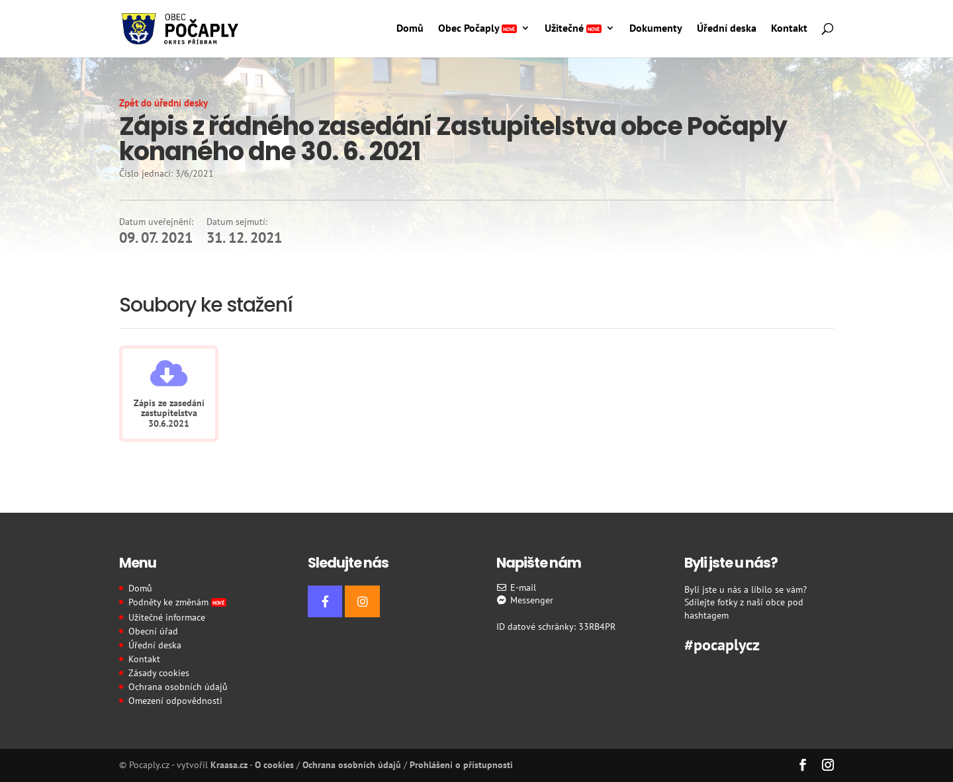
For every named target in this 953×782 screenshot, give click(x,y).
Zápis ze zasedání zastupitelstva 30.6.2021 (169, 413)
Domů (410, 28)
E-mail (516, 587)
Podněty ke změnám (177, 602)
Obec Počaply (477, 28)
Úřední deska (726, 28)
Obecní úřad (153, 631)
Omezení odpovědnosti (175, 701)
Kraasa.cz (229, 765)
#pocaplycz (722, 643)
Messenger (525, 600)
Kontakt (789, 28)
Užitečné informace (166, 617)
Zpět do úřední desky (163, 103)
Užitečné (573, 28)
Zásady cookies (158, 673)
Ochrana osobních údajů (178, 687)
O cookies (274, 765)
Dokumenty (655, 28)
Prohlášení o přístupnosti (461, 765)
